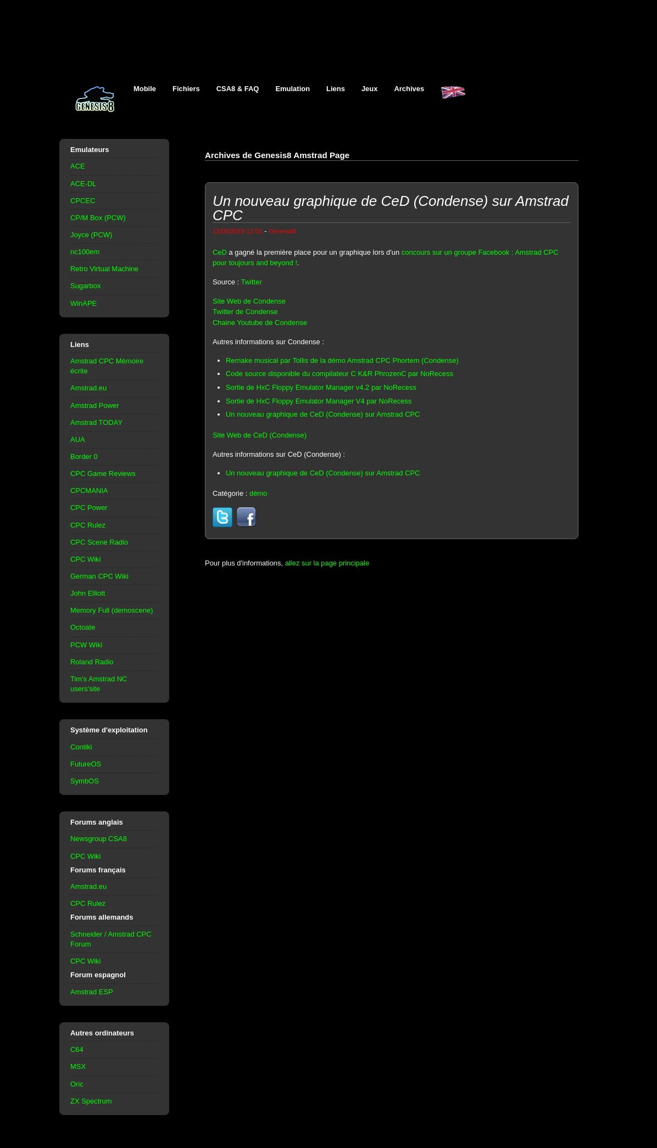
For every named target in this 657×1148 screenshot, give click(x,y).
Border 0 (84, 456)
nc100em (84, 252)
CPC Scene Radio (99, 542)
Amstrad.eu (88, 388)
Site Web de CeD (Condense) (260, 435)
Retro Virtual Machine (104, 269)
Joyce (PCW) (91, 235)
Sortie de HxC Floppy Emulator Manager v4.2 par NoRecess (321, 387)
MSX (78, 1066)
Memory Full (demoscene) (111, 610)
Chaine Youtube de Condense (260, 322)
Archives (409, 89)
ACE (77, 166)
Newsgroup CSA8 (98, 839)
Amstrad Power (94, 405)
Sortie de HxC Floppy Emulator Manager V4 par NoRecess (318, 401)
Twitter (251, 282)
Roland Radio (92, 662)
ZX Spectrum (91, 1101)
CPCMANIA (89, 490)
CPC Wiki (85, 559)
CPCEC (82, 201)
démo (258, 493)
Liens (335, 89)
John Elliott (87, 593)
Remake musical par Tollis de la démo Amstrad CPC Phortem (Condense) (342, 360)
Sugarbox (85, 286)
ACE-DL (83, 184)
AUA (77, 439)
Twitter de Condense (245, 311)
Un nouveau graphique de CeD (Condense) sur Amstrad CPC (323, 414)
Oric (76, 1084)
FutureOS (85, 764)
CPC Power (89, 507)
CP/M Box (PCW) (98, 218)
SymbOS (84, 781)
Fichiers (186, 89)
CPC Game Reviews (103, 473)
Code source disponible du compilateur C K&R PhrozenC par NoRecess (339, 373)
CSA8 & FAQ (237, 89)
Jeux (369, 89)
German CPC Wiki (99, 576)
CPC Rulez (87, 525)
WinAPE (83, 303)
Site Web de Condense (249, 301)
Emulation (292, 89)
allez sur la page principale (327, 563)
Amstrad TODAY (96, 422)
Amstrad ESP (91, 992)
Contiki (81, 747)
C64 (76, 1049)
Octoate (82, 627)
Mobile (144, 89)
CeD (220, 252)
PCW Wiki (86, 645)
